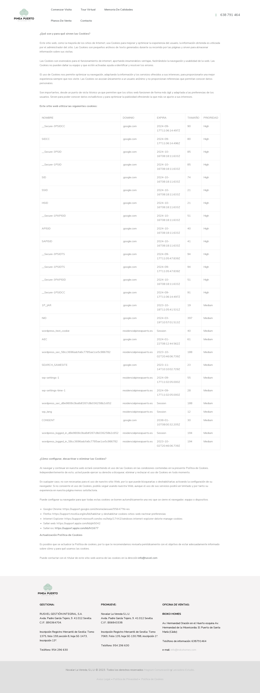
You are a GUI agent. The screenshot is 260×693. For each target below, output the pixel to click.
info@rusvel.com (147, 558)
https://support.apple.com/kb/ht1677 (76, 528)
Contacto (86, 20)
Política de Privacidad (125, 679)
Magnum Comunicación (157, 670)
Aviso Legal (103, 679)
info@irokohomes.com (183, 650)
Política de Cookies (152, 679)
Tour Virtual (88, 9)
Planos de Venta (61, 20)
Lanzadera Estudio (183, 670)
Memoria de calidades (118, 9)
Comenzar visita (61, 9)
